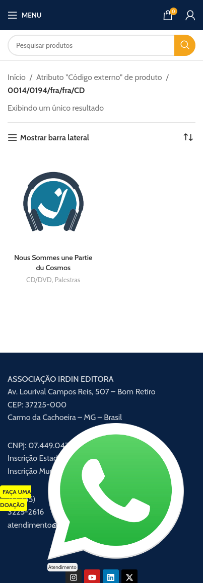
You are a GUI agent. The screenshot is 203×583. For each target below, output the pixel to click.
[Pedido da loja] (187, 137)
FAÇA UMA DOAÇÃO (15, 498)
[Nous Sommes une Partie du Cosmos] (53, 202)
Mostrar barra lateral (54, 137)
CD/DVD (38, 280)
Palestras (67, 280)
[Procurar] (101, 45)
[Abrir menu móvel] (24, 15)
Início (17, 77)
